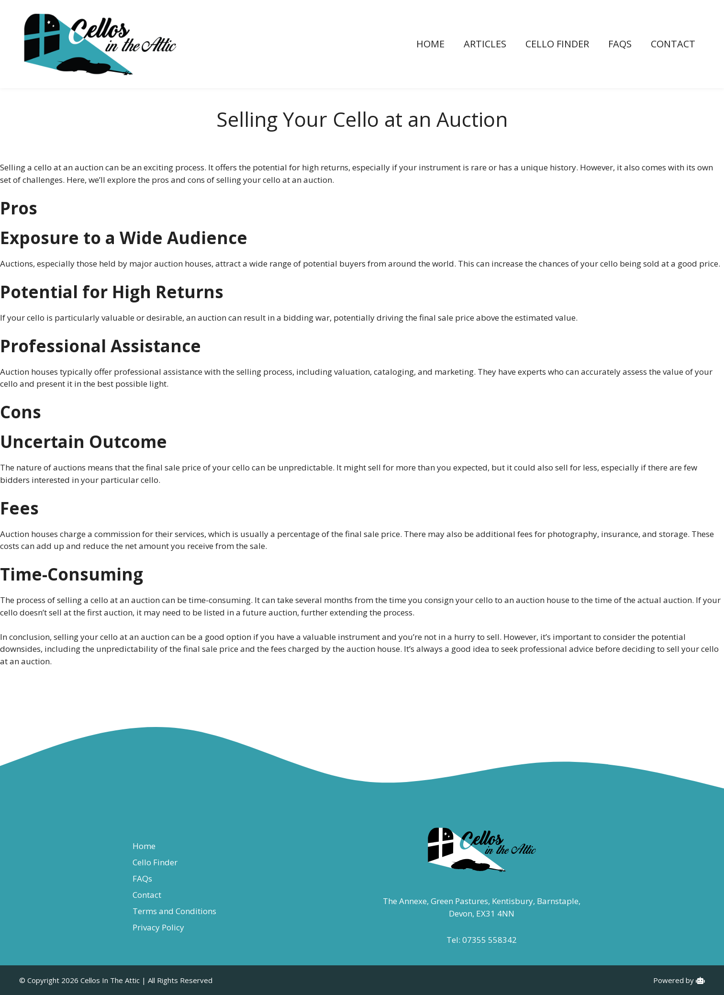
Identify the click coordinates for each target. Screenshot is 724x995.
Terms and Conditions (174, 911)
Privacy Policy (158, 927)
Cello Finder (557, 43)
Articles (485, 43)
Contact (673, 43)
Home (430, 43)
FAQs (620, 43)
